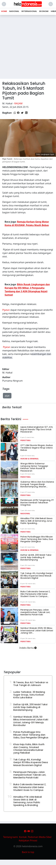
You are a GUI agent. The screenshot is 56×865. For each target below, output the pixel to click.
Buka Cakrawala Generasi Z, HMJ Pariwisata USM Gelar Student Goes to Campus (29, 787)
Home (4, 11)
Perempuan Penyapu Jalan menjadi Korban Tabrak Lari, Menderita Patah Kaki (35, 612)
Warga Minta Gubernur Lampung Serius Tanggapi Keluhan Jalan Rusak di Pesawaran (34, 467)
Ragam (18, 103)
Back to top (28, 852)
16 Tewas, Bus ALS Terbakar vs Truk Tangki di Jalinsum (30, 684)
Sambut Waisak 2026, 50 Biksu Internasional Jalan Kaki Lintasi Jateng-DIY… (36, 630)
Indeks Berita (28, 647)
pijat (7, 395)
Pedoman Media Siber (40, 837)
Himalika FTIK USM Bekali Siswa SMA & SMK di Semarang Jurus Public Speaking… (36, 521)
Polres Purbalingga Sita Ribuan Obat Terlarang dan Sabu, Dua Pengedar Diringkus (36, 539)
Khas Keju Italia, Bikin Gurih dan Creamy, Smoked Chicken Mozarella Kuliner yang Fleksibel (28, 748)
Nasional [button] (14, 11)
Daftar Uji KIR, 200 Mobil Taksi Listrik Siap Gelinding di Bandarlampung (35, 557)
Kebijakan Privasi (28, 840)
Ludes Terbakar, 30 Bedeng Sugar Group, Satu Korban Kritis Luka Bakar (29, 694)
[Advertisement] (27, 48)
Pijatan (6, 309)
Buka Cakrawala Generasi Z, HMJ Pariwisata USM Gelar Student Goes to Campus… (35, 594)
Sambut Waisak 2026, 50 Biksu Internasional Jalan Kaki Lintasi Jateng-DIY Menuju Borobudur (30, 721)
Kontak (23, 837)
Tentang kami (10, 837)
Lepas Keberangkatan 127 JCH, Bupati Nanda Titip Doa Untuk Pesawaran (36, 429)
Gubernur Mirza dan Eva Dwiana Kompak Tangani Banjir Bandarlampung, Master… (37, 484)
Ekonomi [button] (43, 11)
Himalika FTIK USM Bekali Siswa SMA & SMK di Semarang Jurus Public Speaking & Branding (27, 801)
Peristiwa (25, 440)
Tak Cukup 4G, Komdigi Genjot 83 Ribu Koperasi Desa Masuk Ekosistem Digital (36, 576)
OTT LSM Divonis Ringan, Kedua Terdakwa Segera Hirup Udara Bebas (36, 448)
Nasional (25, 513)
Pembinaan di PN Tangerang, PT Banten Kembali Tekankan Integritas (37, 502)
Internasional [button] (29, 11)
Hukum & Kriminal (29, 458)
